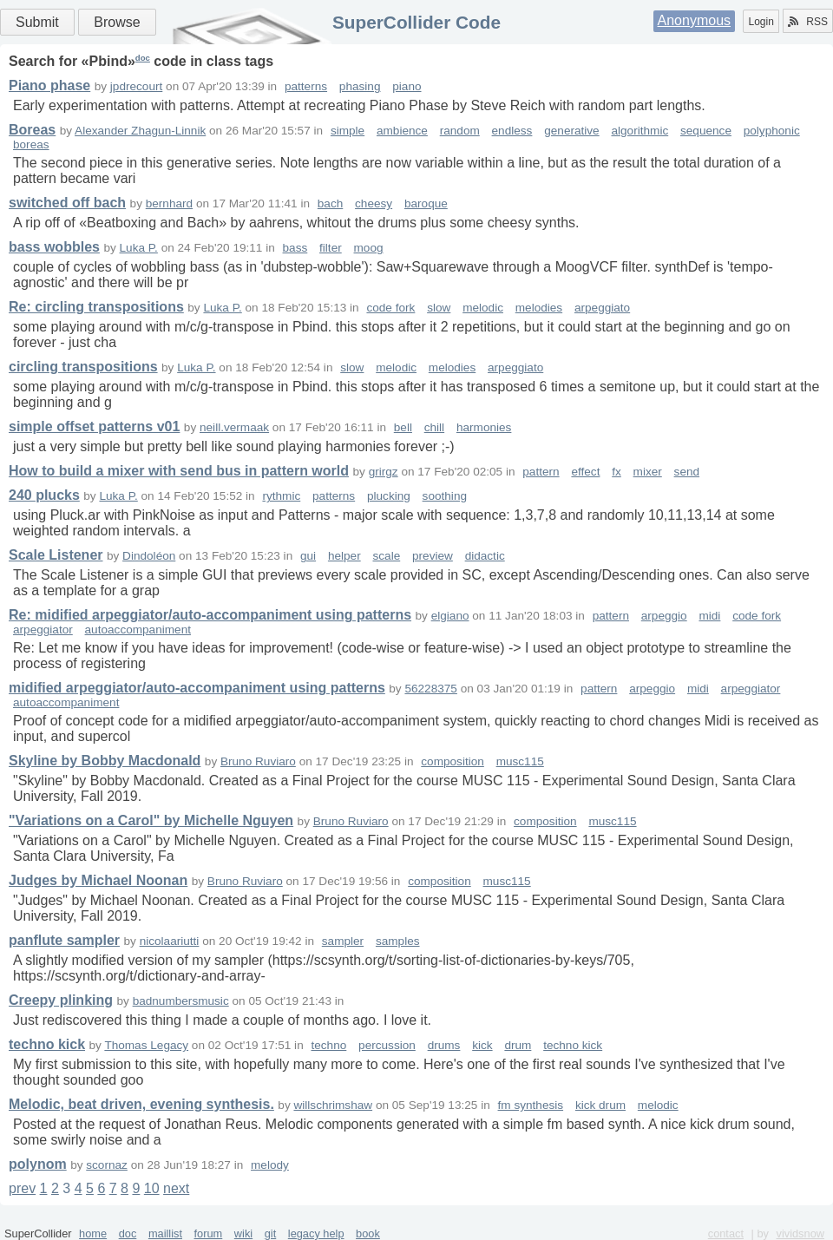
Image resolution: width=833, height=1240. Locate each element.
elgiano (450, 615)
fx (616, 471)
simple (347, 130)
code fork (390, 307)
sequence (705, 130)
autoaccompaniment (138, 629)
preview (432, 555)
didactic (485, 555)
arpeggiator (43, 629)
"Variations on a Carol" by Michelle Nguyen (151, 820)
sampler (343, 941)
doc (142, 57)
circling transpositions (83, 366)
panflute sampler (64, 940)
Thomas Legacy (146, 1045)
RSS (808, 22)
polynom (38, 1164)
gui (308, 555)
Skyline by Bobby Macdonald (104, 760)
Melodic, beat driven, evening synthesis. (141, 1104)
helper (344, 555)
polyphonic (772, 130)
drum (517, 1045)
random (460, 130)
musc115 (520, 761)
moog (369, 247)
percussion (387, 1045)
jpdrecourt (136, 86)
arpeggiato (602, 307)
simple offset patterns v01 (94, 426)
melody (270, 1164)
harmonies (483, 427)
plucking (388, 495)
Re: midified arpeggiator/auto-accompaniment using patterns (210, 614)
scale (386, 555)
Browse (117, 22)
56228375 (430, 688)
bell (403, 427)
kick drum (600, 1105)
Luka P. (139, 247)
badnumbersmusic (181, 1000)
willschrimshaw (332, 1105)
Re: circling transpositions (96, 306)
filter (330, 247)
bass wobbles (54, 246)
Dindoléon (148, 555)
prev (22, 1188)
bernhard (169, 203)
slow (438, 307)
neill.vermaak (234, 427)
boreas (31, 144)
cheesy (373, 203)
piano (406, 86)
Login (760, 22)
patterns (306, 86)
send (686, 471)
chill (434, 427)
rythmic (281, 495)
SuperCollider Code (416, 22)
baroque (426, 203)
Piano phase (49, 85)
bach (330, 203)
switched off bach (67, 202)
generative (571, 130)
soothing (445, 495)
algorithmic (639, 130)
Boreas (32, 129)
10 (152, 1188)
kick (482, 1045)
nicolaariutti (170, 941)
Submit (37, 22)
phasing (360, 86)
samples (398, 941)
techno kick (47, 1044)
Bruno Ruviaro (258, 761)
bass (295, 247)
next (176, 1188)
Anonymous (694, 20)
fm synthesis (531, 1105)
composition (452, 761)
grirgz (383, 471)
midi (709, 615)
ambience (402, 130)
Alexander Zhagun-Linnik (140, 130)
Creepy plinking (61, 1000)
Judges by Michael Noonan (98, 880)
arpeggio (664, 615)
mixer (647, 471)
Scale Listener (56, 555)
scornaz (107, 1164)
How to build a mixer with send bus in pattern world (179, 470)
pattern (540, 471)
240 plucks (44, 495)
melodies (538, 307)
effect (585, 471)
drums (444, 1045)
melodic (482, 307)
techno (328, 1045)
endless (512, 130)
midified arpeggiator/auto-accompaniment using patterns (197, 687)
